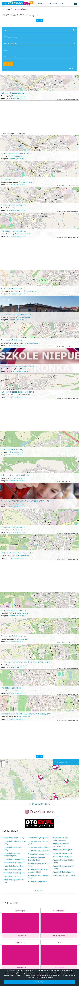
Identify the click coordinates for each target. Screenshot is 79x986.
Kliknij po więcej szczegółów (44, 977)
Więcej (39, 965)
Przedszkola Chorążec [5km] (14, 865)
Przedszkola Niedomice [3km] (14, 848)
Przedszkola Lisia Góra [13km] (64, 864)
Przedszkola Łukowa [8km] (62, 845)
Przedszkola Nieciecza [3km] (14, 851)
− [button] (3, 765)
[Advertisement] (39, 116)
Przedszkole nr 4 (8, 179)
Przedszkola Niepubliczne (18, 371)
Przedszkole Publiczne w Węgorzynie (17, 314)
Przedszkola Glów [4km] (12, 858)
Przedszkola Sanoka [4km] (13, 855)
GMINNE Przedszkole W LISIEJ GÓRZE (17, 552)
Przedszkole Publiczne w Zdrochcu (16, 153)
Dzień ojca (20, 899)
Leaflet (59, 99)
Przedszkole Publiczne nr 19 (13, 205)
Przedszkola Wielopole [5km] (38, 836)
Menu (76, 3)
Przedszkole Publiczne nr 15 (13, 610)
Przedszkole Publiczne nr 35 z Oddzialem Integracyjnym (25, 662)
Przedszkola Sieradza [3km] (14, 827)
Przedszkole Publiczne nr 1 (13, 340)
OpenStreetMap (67, 99)
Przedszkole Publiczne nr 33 (13, 636)
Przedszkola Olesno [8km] (62, 842)
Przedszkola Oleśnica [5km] (38, 843)
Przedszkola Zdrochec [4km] (14, 862)
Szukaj (8, 64)
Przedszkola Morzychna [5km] (39, 839)
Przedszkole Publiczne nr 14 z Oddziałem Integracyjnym (25, 713)
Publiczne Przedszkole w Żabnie (15, 92)
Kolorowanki (11, 892)
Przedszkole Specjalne (11, 687)
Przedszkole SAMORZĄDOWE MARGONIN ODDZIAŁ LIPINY (26, 501)
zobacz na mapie (21, 96)
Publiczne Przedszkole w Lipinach (16, 475)
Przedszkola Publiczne (17, 98)
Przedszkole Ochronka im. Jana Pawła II (18, 366)
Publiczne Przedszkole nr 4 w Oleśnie (17, 391)
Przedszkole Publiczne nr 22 (13, 230)
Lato (59, 931)
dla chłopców (59, 899)
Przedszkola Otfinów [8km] (63, 839)
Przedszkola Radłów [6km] (38, 870)
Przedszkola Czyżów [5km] (38, 827)
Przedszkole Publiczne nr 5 (13, 526)
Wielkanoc (20, 931)
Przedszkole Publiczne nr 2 (13, 288)
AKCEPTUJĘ (39, 982)
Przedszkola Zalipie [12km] (63, 861)
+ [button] (3, 762)
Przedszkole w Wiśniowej (12, 449)
